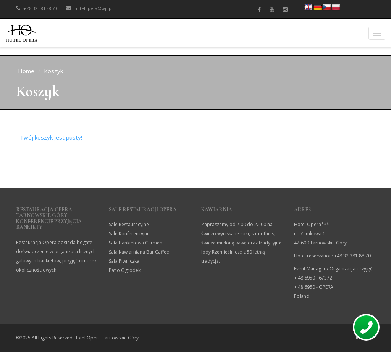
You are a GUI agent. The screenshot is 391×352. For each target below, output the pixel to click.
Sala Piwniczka (124, 261)
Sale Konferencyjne (129, 233)
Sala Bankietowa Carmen (135, 242)
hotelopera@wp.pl (89, 8)
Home (26, 71)
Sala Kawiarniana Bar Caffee (139, 252)
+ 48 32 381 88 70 (36, 8)
